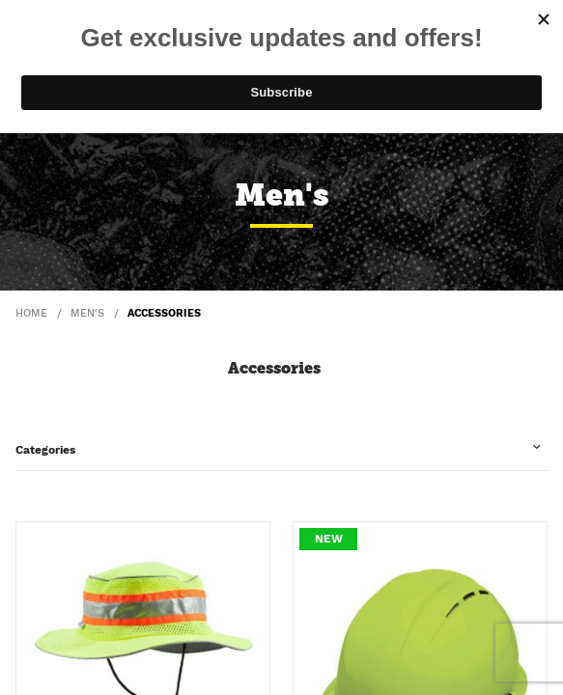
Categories (45, 450)
